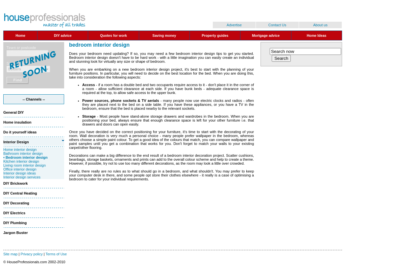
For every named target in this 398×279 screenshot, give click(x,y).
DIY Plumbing (15, 223)
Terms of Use (56, 254)
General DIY (13, 112)
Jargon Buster (15, 233)
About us (320, 25)
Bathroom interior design (23, 153)
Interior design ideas (19, 173)
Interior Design (16, 142)
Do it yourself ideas (20, 132)
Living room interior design (24, 165)
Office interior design (20, 169)
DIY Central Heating (20, 193)
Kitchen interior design (21, 161)
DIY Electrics (14, 213)
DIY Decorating (16, 203)
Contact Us (277, 25)
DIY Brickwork (15, 183)
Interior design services (21, 177)
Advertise (234, 25)
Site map (10, 254)
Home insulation (17, 122)
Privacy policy (31, 254)
